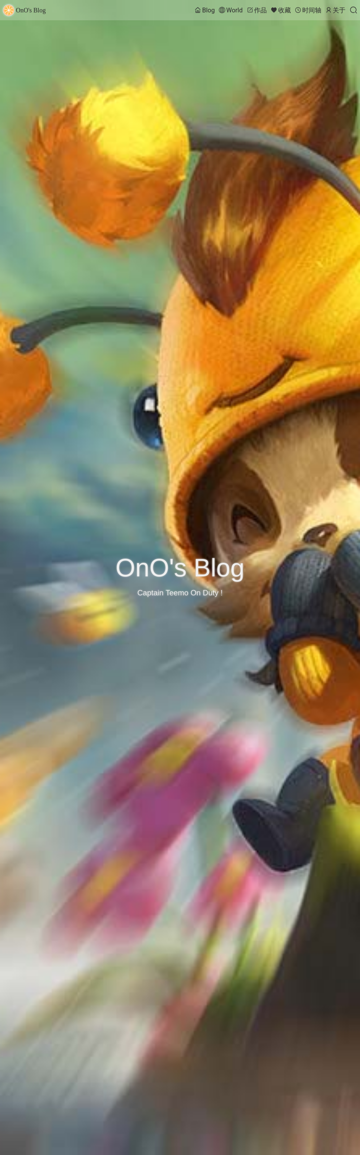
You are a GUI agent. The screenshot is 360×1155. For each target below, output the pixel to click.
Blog (205, 10)
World (231, 10)
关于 (335, 10)
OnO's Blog (24, 10)
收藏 (281, 10)
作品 (257, 10)
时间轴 (308, 10)
